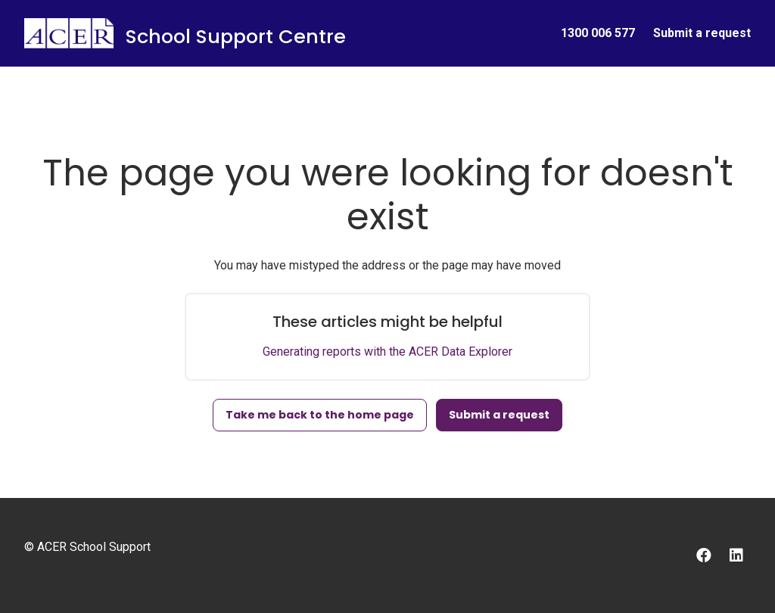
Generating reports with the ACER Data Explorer (387, 351)
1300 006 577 (598, 33)
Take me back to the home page (320, 414)
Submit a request (702, 33)
